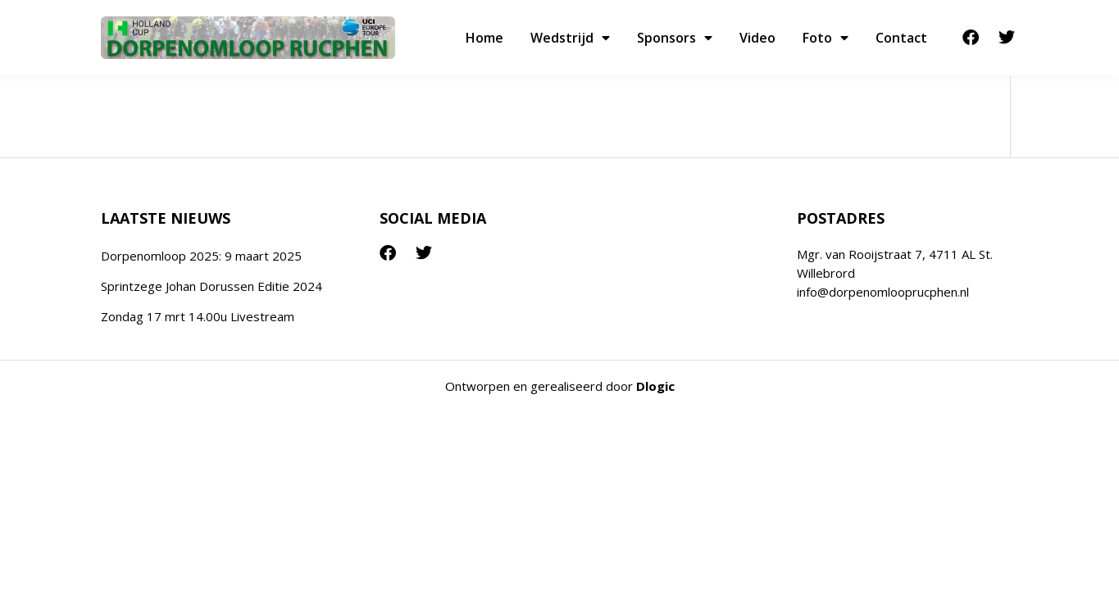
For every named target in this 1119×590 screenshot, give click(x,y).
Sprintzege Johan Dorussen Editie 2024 (211, 286)
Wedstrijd (570, 37)
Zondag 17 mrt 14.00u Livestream (197, 316)
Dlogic (655, 386)
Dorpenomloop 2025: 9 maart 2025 (201, 255)
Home (484, 38)
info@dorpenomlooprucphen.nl (883, 292)
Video (757, 38)
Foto (825, 37)
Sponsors (674, 37)
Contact (901, 38)
